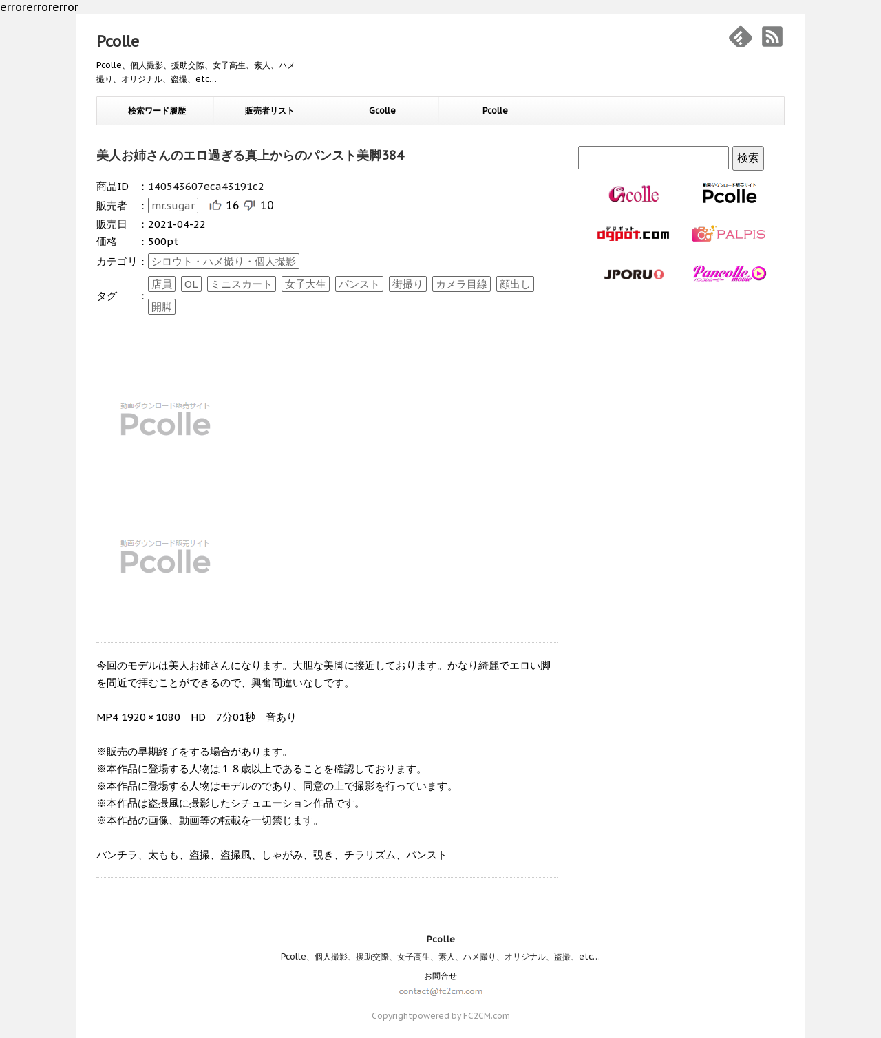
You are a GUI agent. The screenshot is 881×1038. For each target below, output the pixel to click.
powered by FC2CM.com (461, 1015)
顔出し (515, 283)
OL (191, 283)
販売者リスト (270, 110)
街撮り (407, 283)
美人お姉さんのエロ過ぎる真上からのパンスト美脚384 (250, 155)
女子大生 (305, 283)
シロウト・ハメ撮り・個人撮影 (223, 261)
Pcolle (117, 41)
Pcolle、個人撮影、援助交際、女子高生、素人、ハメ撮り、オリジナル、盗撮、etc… (440, 956)
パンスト (359, 283)
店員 (161, 283)
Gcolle (382, 110)
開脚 (161, 306)
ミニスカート (242, 283)
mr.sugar (173, 205)
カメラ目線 (461, 283)
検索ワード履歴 (157, 110)
